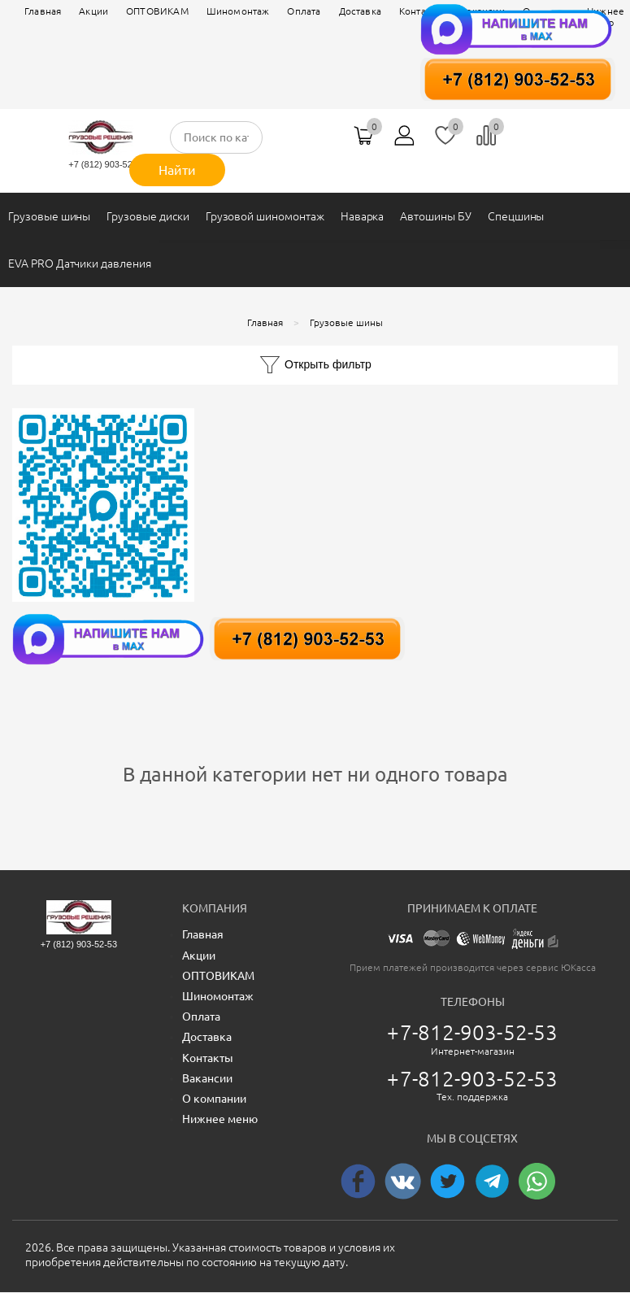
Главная (42, 11)
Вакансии (207, 1078)
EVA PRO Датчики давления (79, 263)
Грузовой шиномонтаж (265, 216)
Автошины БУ (435, 216)
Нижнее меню (220, 1118)
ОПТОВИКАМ (157, 11)
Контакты (207, 1057)
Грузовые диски (147, 216)
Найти (177, 170)
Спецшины (516, 216)
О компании (214, 1098)
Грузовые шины (49, 216)
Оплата (303, 11)
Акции (93, 11)
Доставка (207, 1036)
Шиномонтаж (238, 11)
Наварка (363, 216)
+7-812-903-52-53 (472, 1032)
